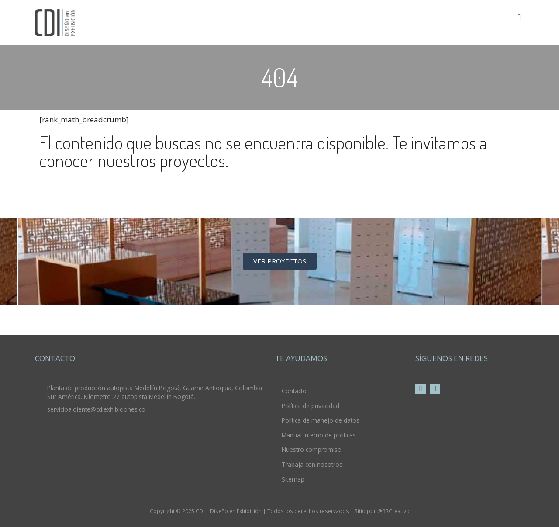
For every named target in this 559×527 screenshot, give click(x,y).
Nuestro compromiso (312, 449)
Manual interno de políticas (319, 435)
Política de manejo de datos (320, 420)
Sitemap (293, 479)
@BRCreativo (393, 510)
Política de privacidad (310, 406)
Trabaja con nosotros (312, 464)
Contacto (294, 391)
